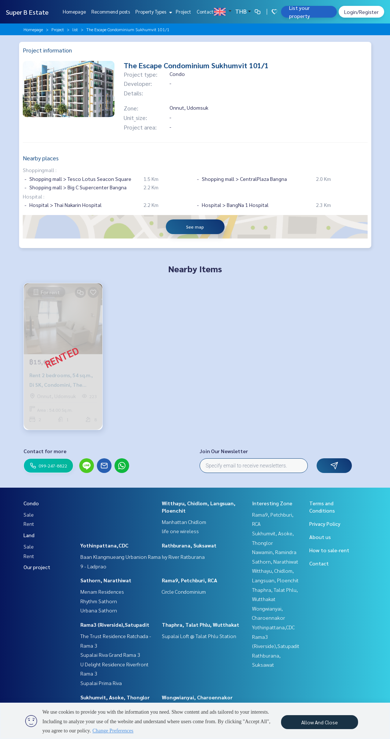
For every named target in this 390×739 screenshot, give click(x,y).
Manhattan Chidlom (184, 521)
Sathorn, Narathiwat (105, 580)
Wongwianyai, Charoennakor (197, 697)
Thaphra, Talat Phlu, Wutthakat (200, 624)
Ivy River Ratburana (183, 556)
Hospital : (33, 196)
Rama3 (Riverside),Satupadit (114, 624)
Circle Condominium (184, 591)
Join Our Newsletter (224, 451)
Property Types (152, 11)
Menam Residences (102, 591)
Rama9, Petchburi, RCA (189, 580)
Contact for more (44, 451)
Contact (205, 11)
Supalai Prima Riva (101, 683)
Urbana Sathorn (98, 610)
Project (183, 11)
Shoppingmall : (40, 170)
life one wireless (180, 531)
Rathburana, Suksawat (189, 545)
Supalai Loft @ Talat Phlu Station (199, 636)
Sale (28, 514)
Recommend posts (110, 11)
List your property (299, 11)
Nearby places (41, 158)
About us (320, 537)
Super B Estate (27, 12)
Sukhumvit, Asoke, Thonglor (115, 697)
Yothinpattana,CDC (104, 545)
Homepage (74, 11)
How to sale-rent (329, 550)
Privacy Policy (324, 523)
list (75, 29)
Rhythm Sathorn (98, 601)
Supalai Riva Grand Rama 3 (110, 654)
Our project (36, 567)
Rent (28, 523)
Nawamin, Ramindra (274, 552)
